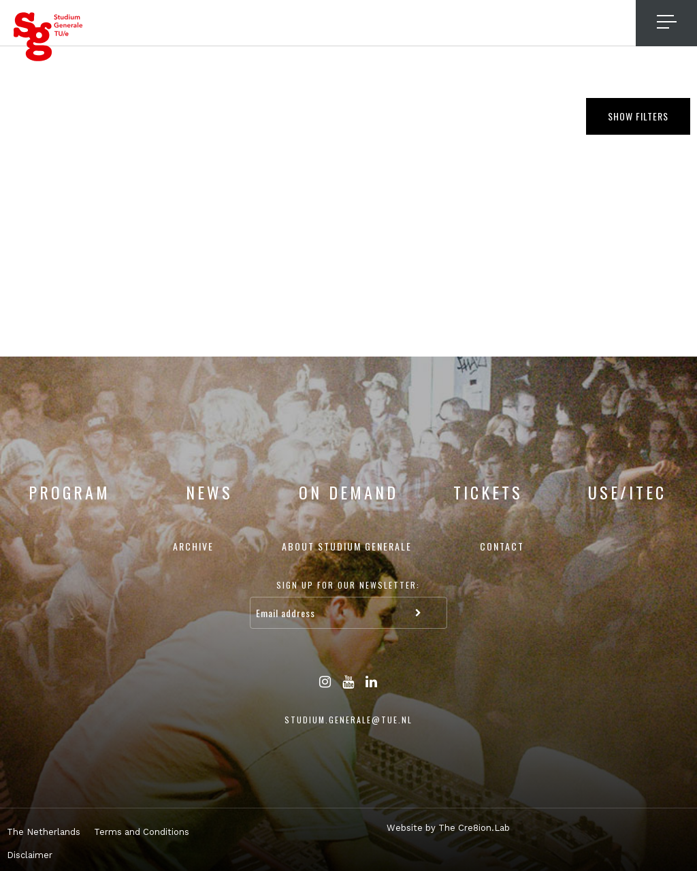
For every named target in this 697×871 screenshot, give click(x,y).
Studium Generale (48, 36)
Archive (193, 546)
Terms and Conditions (141, 832)
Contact (502, 546)
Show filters (638, 116)
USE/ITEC (627, 492)
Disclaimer (29, 855)
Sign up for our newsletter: (348, 585)
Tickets (488, 492)
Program (69, 492)
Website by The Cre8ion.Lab (448, 828)
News (209, 492)
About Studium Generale (347, 546)
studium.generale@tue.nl (348, 719)
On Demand (348, 492)
